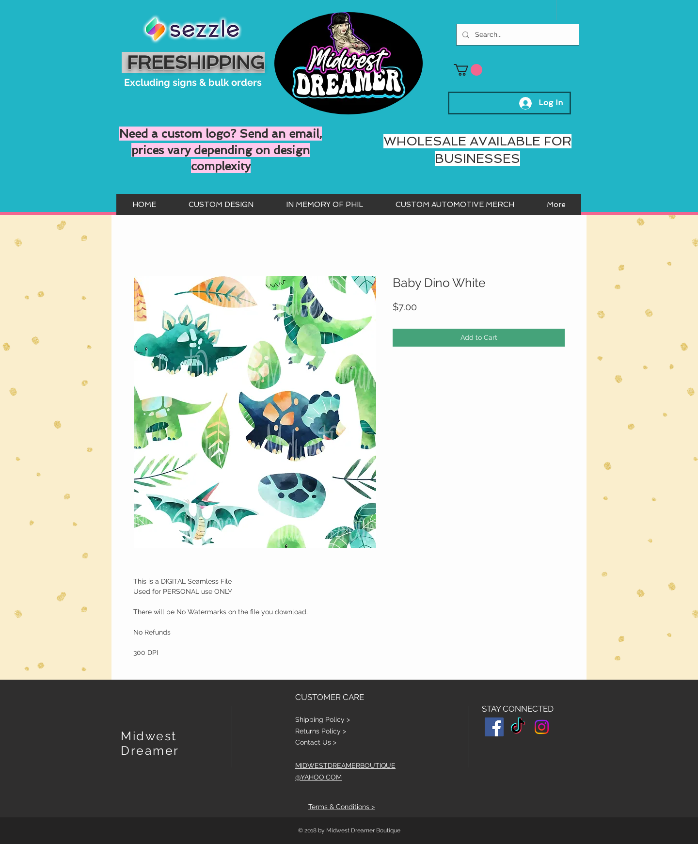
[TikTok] (517, 726)
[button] (468, 70)
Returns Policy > (320, 731)
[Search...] (516, 34)
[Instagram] (541, 726)
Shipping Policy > (322, 719)
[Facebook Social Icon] (494, 726)
